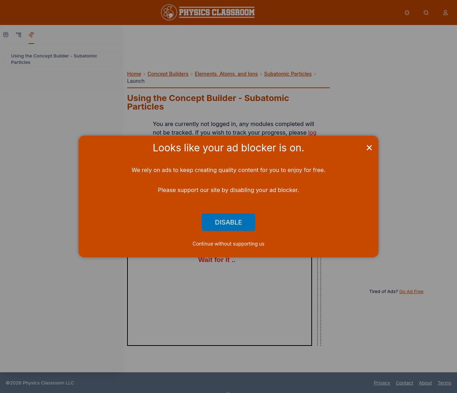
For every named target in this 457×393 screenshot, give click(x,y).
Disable (228, 222)
